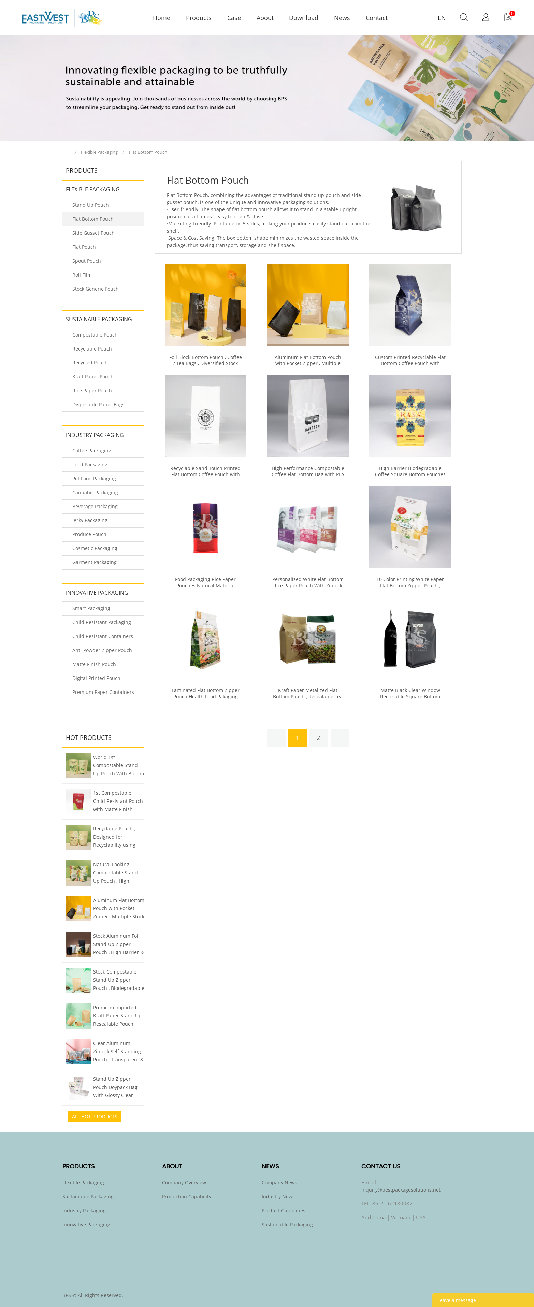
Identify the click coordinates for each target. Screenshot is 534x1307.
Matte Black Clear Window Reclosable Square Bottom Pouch (410, 696)
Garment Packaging (94, 562)
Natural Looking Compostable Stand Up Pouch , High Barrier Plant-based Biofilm (115, 873)
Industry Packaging (95, 435)
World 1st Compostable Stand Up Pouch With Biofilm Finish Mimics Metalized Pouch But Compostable (118, 766)
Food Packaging (89, 464)
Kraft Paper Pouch (93, 376)
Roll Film (82, 274)
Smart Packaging (91, 608)
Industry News (278, 1196)
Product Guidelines (283, 1210)
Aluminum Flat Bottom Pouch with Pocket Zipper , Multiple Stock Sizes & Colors (118, 909)
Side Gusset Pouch (93, 233)
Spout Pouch (86, 261)
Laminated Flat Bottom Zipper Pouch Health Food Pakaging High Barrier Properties (206, 696)
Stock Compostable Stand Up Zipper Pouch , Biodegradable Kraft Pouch (118, 980)
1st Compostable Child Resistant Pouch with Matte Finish (118, 801)
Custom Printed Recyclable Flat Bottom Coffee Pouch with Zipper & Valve (410, 363)
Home (67, 152)
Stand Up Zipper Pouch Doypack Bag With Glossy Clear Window (115, 1088)
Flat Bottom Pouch (148, 152)
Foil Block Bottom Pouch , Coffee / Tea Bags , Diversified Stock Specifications (205, 363)
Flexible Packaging (99, 152)
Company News (279, 1182)
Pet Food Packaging (94, 478)
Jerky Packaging (89, 520)
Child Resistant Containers (102, 636)
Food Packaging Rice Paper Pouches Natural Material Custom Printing (205, 585)
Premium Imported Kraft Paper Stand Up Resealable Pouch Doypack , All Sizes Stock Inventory (117, 1016)
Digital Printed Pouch (96, 678)
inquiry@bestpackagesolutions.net (401, 1189)
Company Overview (184, 1182)
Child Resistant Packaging (101, 622)
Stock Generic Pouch (95, 288)
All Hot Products (94, 1116)
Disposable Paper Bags (98, 404)
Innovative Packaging (97, 592)
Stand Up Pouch (90, 205)
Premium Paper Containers (103, 692)
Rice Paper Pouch (92, 390)
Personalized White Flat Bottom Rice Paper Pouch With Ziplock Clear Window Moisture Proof (308, 585)
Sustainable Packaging (99, 319)
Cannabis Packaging (95, 492)
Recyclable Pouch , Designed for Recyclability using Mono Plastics (114, 837)
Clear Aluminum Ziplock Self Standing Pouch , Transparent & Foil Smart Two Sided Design (118, 1052)
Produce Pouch (89, 534)
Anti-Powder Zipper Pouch (102, 650)
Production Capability (186, 1196)
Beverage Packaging (95, 506)
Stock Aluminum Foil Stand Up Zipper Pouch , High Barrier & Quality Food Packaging (118, 945)
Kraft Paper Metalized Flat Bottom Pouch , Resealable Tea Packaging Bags (308, 696)
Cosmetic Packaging (94, 548)
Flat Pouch (84, 247)
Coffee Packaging (91, 450)
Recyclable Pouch (92, 348)
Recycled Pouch (90, 362)
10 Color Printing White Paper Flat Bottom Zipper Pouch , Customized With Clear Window (410, 585)
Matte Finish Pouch (94, 664)
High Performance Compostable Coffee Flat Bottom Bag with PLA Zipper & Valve (308, 474)
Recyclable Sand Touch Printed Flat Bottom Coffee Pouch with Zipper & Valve (205, 474)
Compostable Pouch (95, 334)
